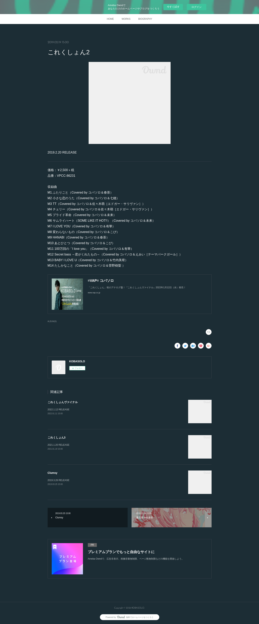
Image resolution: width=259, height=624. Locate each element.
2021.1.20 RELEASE (58, 445)
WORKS (126, 19)
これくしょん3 (57, 437)
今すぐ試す (173, 6)
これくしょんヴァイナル (63, 402)
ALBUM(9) (52, 321)
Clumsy (53, 472)
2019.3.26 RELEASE (58, 480)
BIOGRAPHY (145, 19)
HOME (110, 19)
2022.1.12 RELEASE (58, 409)
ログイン (196, 6)
